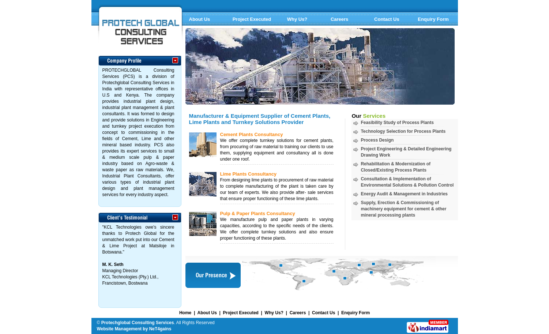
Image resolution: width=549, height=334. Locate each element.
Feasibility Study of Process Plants (397, 122)
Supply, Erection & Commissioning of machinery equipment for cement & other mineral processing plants (403, 209)
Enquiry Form (433, 19)
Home (185, 312)
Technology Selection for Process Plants (403, 131)
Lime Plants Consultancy (248, 174)
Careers (339, 19)
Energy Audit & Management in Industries (404, 193)
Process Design (377, 140)
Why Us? (297, 19)
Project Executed (252, 19)
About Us (199, 19)
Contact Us (386, 19)
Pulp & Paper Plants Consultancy (257, 213)
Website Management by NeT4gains (134, 328)
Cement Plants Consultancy (251, 134)
